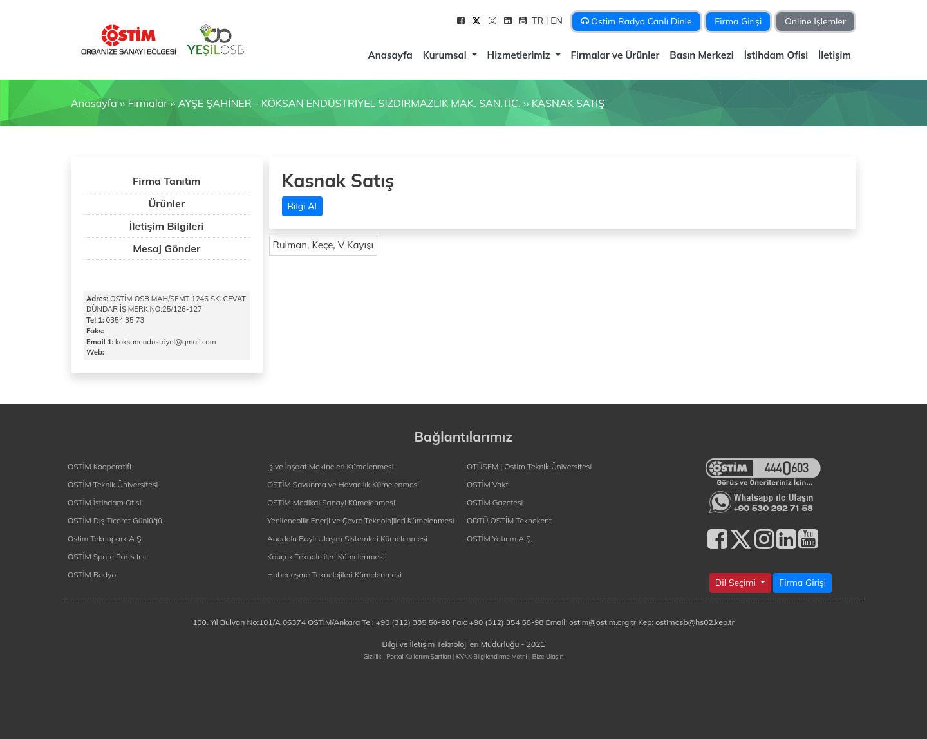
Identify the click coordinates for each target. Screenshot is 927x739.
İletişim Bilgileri (166, 226)
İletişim (834, 55)
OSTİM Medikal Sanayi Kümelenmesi (331, 502)
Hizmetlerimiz (520, 55)
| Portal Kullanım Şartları (417, 656)
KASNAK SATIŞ (568, 103)
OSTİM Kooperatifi (99, 466)
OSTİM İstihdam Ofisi (105, 502)
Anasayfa (390, 55)
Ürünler (166, 203)
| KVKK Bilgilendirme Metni (490, 656)
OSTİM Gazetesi (495, 502)
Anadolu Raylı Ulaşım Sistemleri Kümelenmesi (347, 538)
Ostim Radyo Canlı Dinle (636, 21)
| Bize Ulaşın (546, 656)
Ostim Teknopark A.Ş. (105, 538)
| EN (555, 20)
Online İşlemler (815, 21)
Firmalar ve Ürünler (615, 55)
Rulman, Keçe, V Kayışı (323, 245)
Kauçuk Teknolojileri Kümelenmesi (326, 556)
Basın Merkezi (701, 55)
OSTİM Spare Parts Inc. (108, 556)
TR (539, 20)
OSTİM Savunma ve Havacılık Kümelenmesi (343, 484)
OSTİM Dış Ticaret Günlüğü (115, 520)
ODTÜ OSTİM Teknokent (509, 520)
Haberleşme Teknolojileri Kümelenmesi (334, 574)
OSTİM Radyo (92, 574)
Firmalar (147, 103)
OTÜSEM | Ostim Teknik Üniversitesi (529, 466)
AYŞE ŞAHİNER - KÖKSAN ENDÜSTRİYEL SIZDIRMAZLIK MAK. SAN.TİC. (349, 103)
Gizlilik (373, 656)
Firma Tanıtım (166, 180)
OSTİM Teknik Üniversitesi (113, 484)
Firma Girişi (738, 21)
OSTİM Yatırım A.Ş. (499, 538)
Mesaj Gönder (166, 248)
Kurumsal (446, 55)
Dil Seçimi (736, 582)
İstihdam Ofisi (776, 55)
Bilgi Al (302, 206)
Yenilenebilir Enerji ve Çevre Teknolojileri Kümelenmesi (360, 520)
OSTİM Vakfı (488, 484)
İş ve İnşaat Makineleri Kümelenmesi (330, 466)
